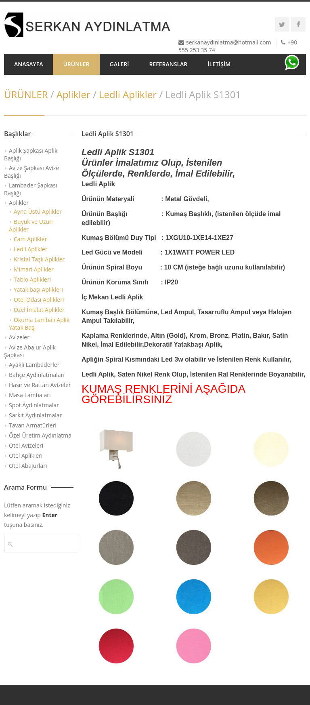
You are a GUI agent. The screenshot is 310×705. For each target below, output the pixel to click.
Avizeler (19, 337)
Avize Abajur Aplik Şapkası (30, 351)
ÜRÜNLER (76, 64)
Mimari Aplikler (34, 269)
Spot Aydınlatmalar (34, 405)
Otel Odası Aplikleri (39, 299)
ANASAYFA (28, 64)
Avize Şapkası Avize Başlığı (31, 171)
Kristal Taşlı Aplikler (39, 259)
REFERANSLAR (168, 64)
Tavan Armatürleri (33, 425)
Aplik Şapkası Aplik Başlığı (30, 154)
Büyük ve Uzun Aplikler (31, 225)
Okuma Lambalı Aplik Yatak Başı (39, 323)
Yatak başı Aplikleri (38, 289)
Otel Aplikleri (25, 455)
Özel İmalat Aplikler (39, 310)
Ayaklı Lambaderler (34, 364)
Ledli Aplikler (128, 94)
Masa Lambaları (29, 395)
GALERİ (119, 64)
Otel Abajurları (28, 465)
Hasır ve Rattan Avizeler (40, 385)
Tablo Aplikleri (32, 279)
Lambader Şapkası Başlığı (30, 189)
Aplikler (73, 94)
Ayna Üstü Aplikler (38, 211)
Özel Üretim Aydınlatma (40, 435)
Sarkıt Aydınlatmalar (35, 415)
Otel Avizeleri (26, 445)
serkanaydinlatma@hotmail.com (228, 42)
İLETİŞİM (218, 64)
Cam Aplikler (30, 239)
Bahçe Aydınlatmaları (37, 375)
